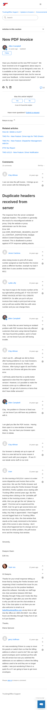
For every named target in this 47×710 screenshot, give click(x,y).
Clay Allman (13, 175)
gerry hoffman (13, 639)
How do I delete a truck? (12, 132)
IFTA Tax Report (8, 148)
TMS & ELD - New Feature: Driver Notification (20, 152)
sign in (9, 680)
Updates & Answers (27, 12)
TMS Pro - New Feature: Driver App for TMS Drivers (22, 136)
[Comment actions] (42, 185)
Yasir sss (11, 567)
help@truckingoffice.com (12, 610)
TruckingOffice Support (10, 12)
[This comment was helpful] (42, 174)
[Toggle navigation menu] (40, 4)
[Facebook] (3, 87)
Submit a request (32, 113)
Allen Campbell (15, 46)
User (10, 471)
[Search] (20, 17)
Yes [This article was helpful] (17, 101)
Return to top (9, 120)
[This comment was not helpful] (42, 181)
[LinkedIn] (10, 87)
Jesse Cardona (14, 253)
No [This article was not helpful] (30, 101)
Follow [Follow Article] (7, 53)
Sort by (41, 165)
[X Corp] (7, 87)
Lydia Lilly (12, 283)
